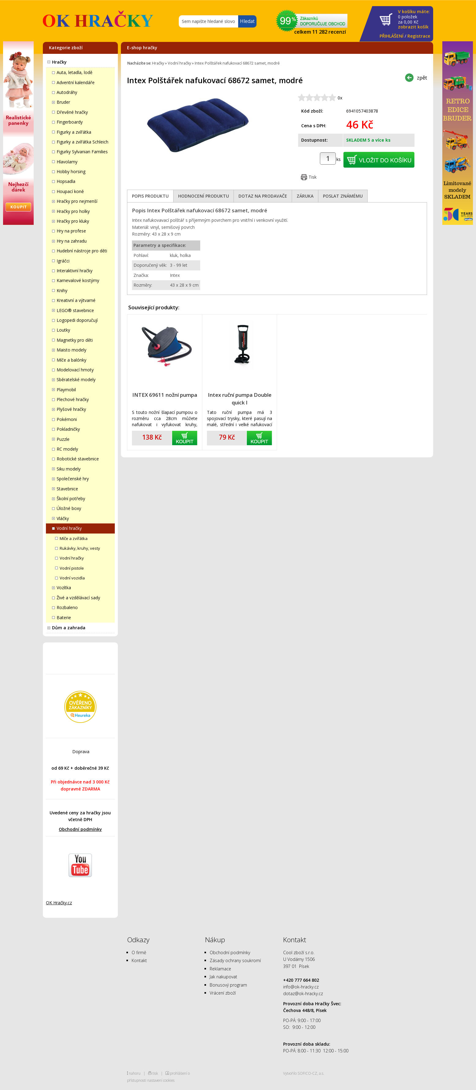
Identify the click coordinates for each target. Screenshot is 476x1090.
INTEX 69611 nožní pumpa (164, 394)
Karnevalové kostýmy (78, 280)
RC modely (67, 449)
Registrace (418, 36)
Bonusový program (228, 985)
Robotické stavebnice (78, 459)
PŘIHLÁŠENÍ (391, 36)
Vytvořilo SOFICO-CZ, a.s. (303, 1073)
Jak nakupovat (223, 977)
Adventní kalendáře (76, 82)
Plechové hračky (73, 399)
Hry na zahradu (72, 241)
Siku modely (69, 469)
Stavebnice (67, 489)
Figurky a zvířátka (74, 132)
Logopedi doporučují (77, 320)
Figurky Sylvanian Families (82, 151)
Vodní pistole (72, 568)
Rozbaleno (67, 607)
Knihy (62, 290)
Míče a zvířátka (74, 538)
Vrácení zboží (223, 993)
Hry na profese (71, 231)
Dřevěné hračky (72, 112)
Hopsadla (66, 181)
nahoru (135, 1073)
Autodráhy (67, 92)
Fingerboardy (70, 122)
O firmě (139, 952)
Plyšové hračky (71, 409)
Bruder (63, 102)
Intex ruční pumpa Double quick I (240, 398)
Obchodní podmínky (80, 829)
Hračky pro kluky (73, 221)
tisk (155, 1073)
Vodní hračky (69, 528)
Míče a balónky (71, 360)
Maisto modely (71, 350)
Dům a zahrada (68, 628)
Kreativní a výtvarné (76, 300)
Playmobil (66, 389)
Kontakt (139, 960)
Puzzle (63, 439)
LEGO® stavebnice (75, 310)
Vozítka (64, 587)
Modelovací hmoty (75, 370)
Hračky (59, 62)
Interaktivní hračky (74, 270)
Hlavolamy (67, 162)
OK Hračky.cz (59, 903)
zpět (422, 77)
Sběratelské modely (76, 379)
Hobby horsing (71, 171)
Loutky (63, 330)
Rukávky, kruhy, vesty (80, 548)
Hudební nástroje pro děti (82, 251)
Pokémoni (67, 419)
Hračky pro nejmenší (77, 201)
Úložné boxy (69, 508)
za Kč (414, 19)
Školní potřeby (71, 498)
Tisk (313, 177)
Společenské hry (73, 479)
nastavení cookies (160, 1080)
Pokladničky (68, 429)
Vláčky (63, 518)
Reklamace (220, 969)
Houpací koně (70, 191)
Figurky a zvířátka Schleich (82, 142)
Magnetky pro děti (75, 340)
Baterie (64, 617)
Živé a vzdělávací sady (78, 598)
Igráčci (63, 261)
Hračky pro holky (73, 211)
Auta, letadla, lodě (74, 72)
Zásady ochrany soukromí (235, 960)
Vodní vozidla (72, 578)
